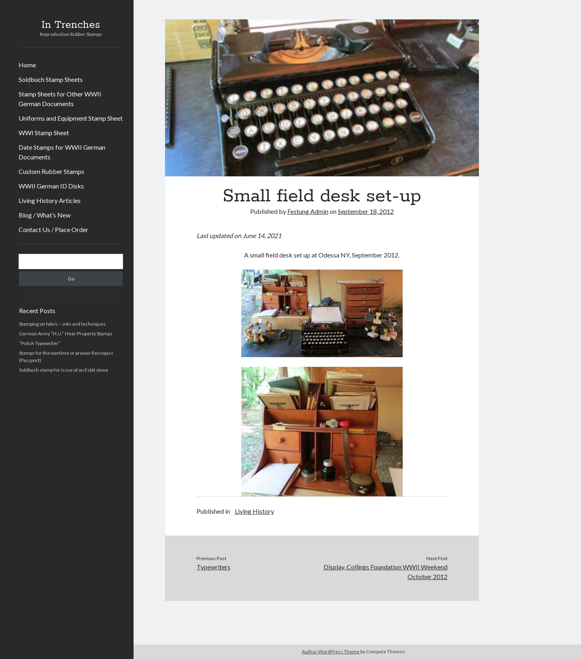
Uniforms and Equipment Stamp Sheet (71, 118)
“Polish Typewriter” (40, 343)
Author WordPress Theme (330, 652)
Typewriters (213, 567)
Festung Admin (307, 211)
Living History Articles (50, 200)
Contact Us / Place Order (53, 229)
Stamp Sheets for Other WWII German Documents (60, 98)
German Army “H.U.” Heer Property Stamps (66, 334)
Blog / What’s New (45, 215)
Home (27, 65)
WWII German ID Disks (51, 186)
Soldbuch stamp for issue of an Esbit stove (63, 370)
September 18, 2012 (366, 211)
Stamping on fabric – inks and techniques (62, 324)
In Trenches (71, 25)
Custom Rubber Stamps (51, 171)
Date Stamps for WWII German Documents (62, 152)
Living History (254, 511)
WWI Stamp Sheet (44, 132)
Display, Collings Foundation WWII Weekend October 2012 (385, 571)
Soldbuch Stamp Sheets (51, 79)
